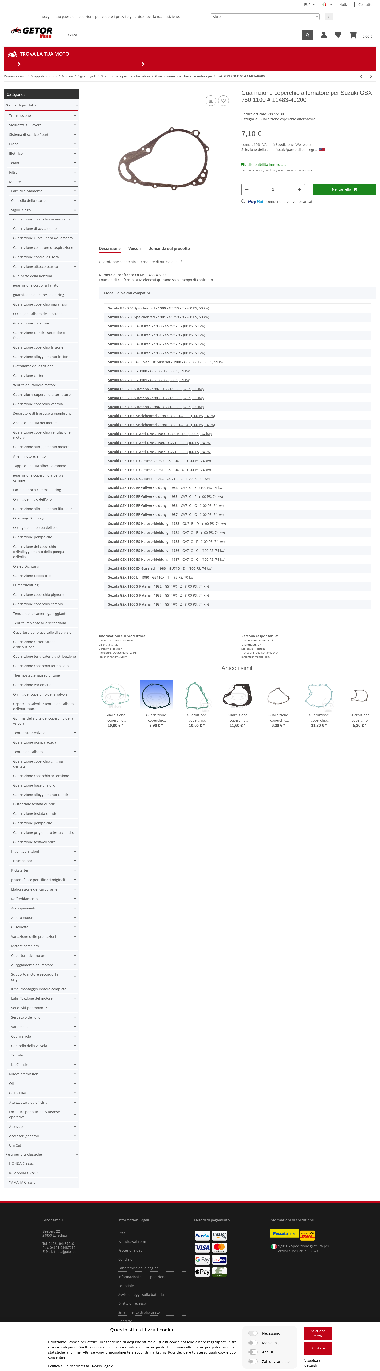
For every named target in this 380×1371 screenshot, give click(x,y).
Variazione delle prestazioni (33, 936)
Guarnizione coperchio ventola (38, 404)
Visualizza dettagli (312, 1363)
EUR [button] (307, 4)
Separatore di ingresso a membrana (42, 413)
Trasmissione (20, 115)
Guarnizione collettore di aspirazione (43, 247)
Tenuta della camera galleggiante (40, 613)
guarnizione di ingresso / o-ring (38, 294)
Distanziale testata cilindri (34, 804)
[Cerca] (183, 35)
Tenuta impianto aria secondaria (39, 623)
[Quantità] (273, 189)
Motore (15, 181)
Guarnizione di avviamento (35, 228)
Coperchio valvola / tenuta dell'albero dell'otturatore (43, 706)
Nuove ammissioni (24, 1074)
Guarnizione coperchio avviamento (41, 219)
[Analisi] (253, 1352)
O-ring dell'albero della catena (38, 313)
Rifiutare (318, 1348)
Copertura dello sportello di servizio (42, 632)
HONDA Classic (21, 1163)
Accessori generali (24, 1136)
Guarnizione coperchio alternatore (287, 119)
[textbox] (265, 17)
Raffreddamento (24, 898)
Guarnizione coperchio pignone (38, 594)
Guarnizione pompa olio (32, 537)
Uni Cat (15, 1145)
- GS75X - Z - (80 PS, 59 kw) (156, 344)
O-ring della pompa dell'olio (35, 527)
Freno (13, 144)
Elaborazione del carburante (34, 889)
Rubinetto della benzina (32, 276)
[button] (324, 35)
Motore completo (25, 946)
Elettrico (16, 153)
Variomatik (19, 1026)
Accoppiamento (23, 908)
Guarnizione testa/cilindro (34, 842)
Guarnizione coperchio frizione (38, 347)
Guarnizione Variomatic (32, 684)
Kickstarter (20, 870)
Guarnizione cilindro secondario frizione (39, 335)
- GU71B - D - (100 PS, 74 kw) (160, 433)
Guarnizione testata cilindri (35, 813)
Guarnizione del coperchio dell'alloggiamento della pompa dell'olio (38, 551)
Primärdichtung (26, 585)
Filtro (13, 172)
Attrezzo (16, 1126)
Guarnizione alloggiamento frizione (41, 356)
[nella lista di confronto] (211, 100)
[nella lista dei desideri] (223, 100)
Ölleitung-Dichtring (28, 518)
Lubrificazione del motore (32, 998)
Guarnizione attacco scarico (35, 266)
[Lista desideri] (338, 35)
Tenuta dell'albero (28, 751)
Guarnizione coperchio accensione (41, 775)
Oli (11, 1083)
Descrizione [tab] (110, 248)
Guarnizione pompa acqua (34, 742)
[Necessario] (253, 1333)
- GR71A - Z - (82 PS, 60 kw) (156, 389)
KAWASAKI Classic (23, 1172)
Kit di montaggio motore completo (38, 989)
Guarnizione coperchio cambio (38, 604)
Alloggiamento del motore (32, 965)
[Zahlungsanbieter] (253, 1361)
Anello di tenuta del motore (35, 423)
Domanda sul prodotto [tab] (169, 248)
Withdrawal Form (132, 1241)
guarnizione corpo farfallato (35, 285)
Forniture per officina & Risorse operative (34, 1114)
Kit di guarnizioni (25, 851)
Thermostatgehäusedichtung (36, 675)
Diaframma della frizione (33, 366)
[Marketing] (253, 1342)
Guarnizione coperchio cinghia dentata (38, 764)
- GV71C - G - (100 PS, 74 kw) (159, 442)
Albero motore (22, 917)
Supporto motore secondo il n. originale (35, 977)
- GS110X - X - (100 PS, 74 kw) (161, 424)
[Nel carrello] (344, 189)
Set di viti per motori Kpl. (31, 1008)
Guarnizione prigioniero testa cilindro (43, 832)
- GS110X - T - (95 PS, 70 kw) (151, 577)
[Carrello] (360, 35)
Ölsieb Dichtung (26, 566)
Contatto (365, 4)
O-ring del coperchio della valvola (40, 694)
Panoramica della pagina (138, 1268)
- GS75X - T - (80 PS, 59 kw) (158, 308)
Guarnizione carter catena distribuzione (34, 644)
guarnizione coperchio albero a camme (38, 478)
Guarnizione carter (28, 375)
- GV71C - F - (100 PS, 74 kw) (165, 496)
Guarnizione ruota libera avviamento (43, 238)
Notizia (345, 4)
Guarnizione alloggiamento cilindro (41, 794)
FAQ (121, 1232)
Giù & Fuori (18, 1093)
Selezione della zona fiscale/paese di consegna (283, 149)
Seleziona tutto (318, 1333)
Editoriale (126, 1285)
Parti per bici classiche (23, 1154)
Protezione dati (130, 1250)
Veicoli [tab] (134, 248)
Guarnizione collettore (31, 323)
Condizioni (126, 1259)
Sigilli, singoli (21, 210)
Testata (17, 1055)
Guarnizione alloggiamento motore (41, 447)
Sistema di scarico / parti (29, 134)
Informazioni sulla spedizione (142, 1276)
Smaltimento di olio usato (139, 1312)
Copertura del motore (28, 955)
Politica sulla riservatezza (68, 1366)
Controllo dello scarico (29, 200)
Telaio (14, 163)
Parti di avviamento (26, 191)
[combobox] (265, 16)
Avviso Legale (102, 1366)
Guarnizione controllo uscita (36, 257)
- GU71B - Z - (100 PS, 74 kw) (159, 478)
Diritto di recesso (132, 1303)
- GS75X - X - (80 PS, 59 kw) (158, 317)
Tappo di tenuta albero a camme (39, 465)
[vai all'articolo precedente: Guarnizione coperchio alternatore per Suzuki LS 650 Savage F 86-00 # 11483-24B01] (361, 76)
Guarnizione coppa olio (32, 575)
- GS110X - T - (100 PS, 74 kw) (161, 416)
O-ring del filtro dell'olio (32, 499)
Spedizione (285, 144)
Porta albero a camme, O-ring (37, 489)
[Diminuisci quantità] (247, 189)
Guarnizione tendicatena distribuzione (44, 656)
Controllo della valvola (29, 1045)
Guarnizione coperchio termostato (41, 666)
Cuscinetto (19, 927)
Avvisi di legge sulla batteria (141, 1294)
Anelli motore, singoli (30, 456)
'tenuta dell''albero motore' (35, 385)
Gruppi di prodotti (20, 105)
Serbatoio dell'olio (25, 1017)
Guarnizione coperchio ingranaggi (40, 304)
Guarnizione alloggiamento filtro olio (42, 508)
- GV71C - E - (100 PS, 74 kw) (165, 487)
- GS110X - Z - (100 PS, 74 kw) (158, 586)
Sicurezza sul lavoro (25, 125)
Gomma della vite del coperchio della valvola (43, 721)
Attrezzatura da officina (28, 1102)
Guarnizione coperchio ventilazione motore (42, 435)
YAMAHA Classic (22, 1182)
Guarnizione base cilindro (34, 785)
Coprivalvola (21, 1036)
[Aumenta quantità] (299, 189)
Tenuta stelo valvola (29, 732)
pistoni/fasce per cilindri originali (38, 879)
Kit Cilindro (20, 1064)
